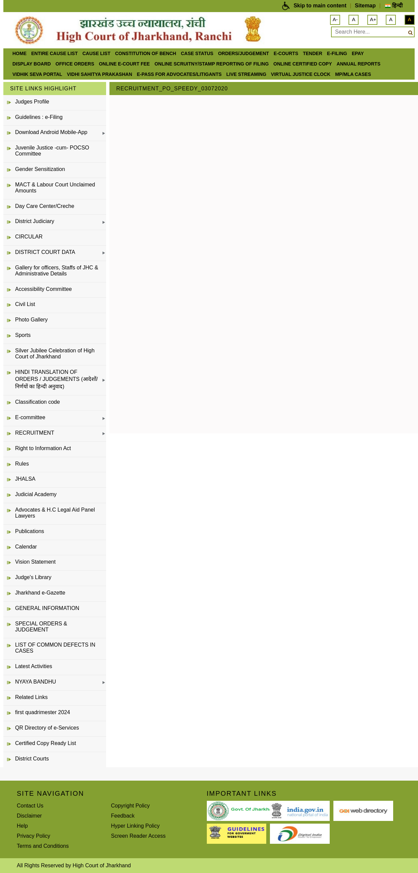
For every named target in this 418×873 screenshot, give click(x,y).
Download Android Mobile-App (51, 132)
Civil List (25, 304)
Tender (312, 53)
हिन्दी (393, 5)
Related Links (31, 697)
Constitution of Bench (145, 53)
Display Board (31, 64)
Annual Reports (358, 64)
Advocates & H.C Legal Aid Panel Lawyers (55, 513)
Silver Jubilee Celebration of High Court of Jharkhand (55, 353)
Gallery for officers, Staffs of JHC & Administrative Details (56, 270)
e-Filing (337, 53)
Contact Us (30, 806)
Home (19, 53)
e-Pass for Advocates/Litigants (179, 74)
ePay (358, 53)
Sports (23, 335)
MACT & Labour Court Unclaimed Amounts (55, 187)
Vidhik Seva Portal (37, 74)
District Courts (32, 758)
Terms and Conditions (43, 846)
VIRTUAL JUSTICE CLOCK (300, 74)
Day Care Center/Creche (44, 206)
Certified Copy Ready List (45, 743)
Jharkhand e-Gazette (40, 593)
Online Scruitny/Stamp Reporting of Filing (211, 64)
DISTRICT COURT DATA (45, 252)
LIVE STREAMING (246, 74)
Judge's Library (33, 577)
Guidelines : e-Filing (38, 117)
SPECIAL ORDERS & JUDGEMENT (41, 626)
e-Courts (286, 53)
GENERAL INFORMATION (47, 608)
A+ (373, 19)
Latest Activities (33, 666)
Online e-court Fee (124, 64)
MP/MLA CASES (353, 74)
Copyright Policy (130, 806)
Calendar (26, 547)
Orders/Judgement (243, 53)
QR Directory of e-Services (47, 728)
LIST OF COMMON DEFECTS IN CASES (55, 648)
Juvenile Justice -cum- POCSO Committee (52, 151)
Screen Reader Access (138, 836)
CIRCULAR (29, 236)
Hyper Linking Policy (135, 826)
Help (22, 826)
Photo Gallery (31, 319)
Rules (22, 464)
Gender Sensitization (40, 169)
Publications (29, 531)
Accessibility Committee (43, 289)
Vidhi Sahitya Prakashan (99, 74)
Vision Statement (35, 562)
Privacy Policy (33, 836)
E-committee (30, 417)
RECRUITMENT (34, 433)
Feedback (123, 816)
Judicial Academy (36, 494)
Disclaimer (29, 816)
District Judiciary (34, 221)
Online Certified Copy (302, 64)
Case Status (197, 53)
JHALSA (25, 479)
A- (335, 19)
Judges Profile (32, 101)
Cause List (96, 53)
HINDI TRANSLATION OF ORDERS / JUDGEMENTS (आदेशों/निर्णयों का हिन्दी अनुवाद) (56, 379)
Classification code (37, 402)
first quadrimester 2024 (42, 712)
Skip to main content (319, 5)
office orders (74, 64)
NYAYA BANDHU (35, 682)
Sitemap (365, 5)
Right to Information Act (43, 448)
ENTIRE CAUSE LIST (54, 53)
